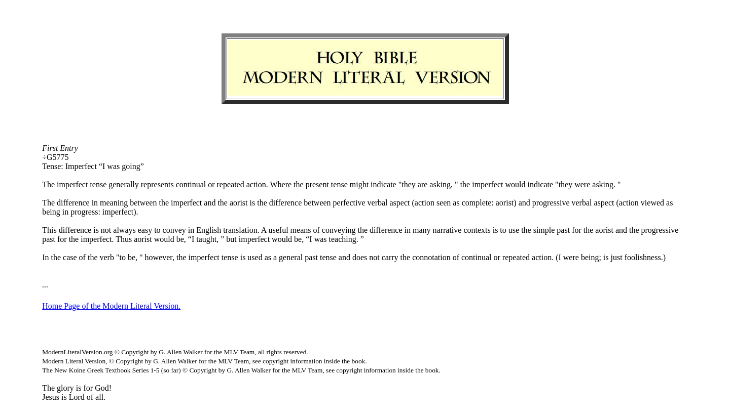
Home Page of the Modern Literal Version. (111, 306)
